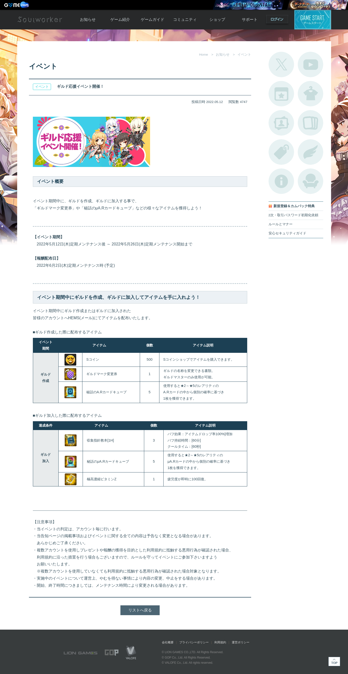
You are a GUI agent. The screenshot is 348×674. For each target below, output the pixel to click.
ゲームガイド (152, 19)
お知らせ (88, 19)
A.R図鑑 (310, 123)
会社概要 (168, 642)
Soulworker (39, 19)
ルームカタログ (310, 181)
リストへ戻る (140, 610)
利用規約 (220, 642)
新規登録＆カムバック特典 (294, 206)
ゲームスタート (312, 19)
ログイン (277, 20)
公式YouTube (310, 64)
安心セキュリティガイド (287, 233)
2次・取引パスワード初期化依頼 (294, 215)
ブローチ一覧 (310, 152)
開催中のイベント (281, 93)
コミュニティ (185, 19)
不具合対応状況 (281, 181)
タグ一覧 (281, 152)
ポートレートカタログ (281, 123)
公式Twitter (281, 64)
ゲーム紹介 (120, 19)
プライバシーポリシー (194, 642)
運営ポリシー (240, 642)
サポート (250, 19)
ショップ (217, 19)
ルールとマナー (281, 224)
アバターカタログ (310, 93)
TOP (334, 661)
